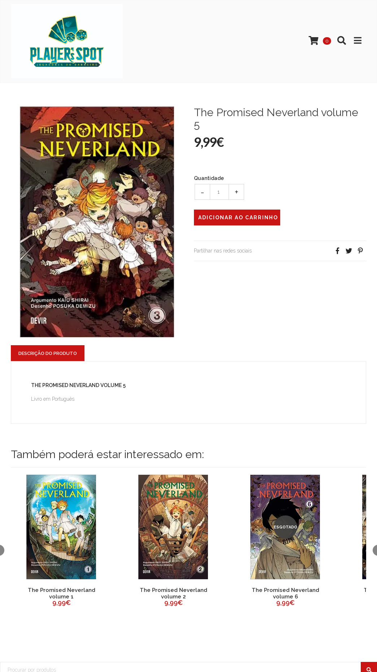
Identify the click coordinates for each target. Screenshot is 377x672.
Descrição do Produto (47, 353)
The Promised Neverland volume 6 (285, 593)
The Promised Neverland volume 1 (61, 593)
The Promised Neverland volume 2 (173, 593)
